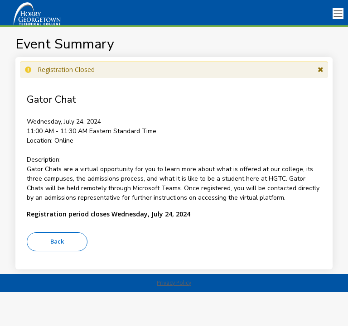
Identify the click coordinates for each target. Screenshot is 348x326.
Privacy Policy (174, 283)
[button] (321, 69)
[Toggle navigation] (338, 14)
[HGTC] (45, 13)
